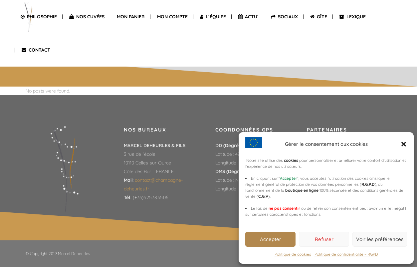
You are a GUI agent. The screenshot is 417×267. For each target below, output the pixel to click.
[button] (403, 144)
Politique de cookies (293, 254)
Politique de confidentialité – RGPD (346, 254)
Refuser (324, 239)
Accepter (270, 239)
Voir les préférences (379, 239)
